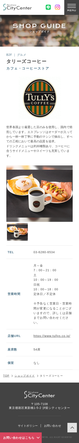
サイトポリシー (28, 425)
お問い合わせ (52, 425)
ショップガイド (25, 375)
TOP (6, 375)
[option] (39, 193)
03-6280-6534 (44, 252)
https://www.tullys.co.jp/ (51, 336)
